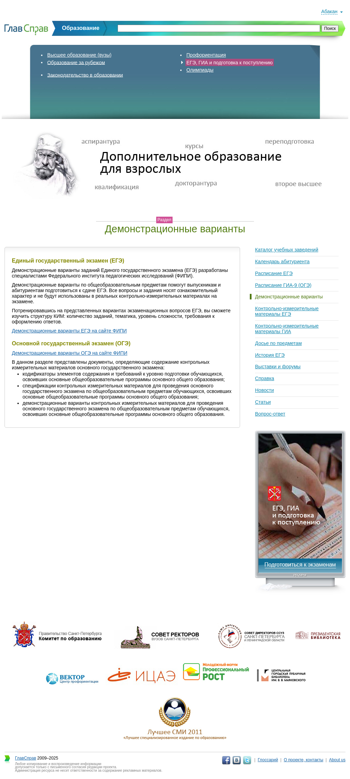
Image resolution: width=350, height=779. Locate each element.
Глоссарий (268, 759)
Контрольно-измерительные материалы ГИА (287, 328)
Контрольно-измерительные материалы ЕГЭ (287, 311)
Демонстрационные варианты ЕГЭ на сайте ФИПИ (69, 331)
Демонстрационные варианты (289, 296)
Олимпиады (200, 70)
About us (337, 759)
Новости (264, 390)
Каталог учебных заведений (286, 249)
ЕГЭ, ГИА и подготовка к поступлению (229, 62)
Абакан (329, 11)
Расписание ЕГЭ (274, 273)
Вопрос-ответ (270, 414)
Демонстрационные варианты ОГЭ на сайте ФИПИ (69, 353)
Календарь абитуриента (282, 261)
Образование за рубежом (76, 62)
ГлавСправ (25, 758)
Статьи (263, 402)
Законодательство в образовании (85, 75)
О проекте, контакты (304, 759)
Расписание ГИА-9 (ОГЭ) (283, 285)
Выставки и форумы (278, 366)
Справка (264, 378)
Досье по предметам (278, 343)
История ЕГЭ (270, 355)
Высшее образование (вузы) (79, 55)
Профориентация (206, 55)
